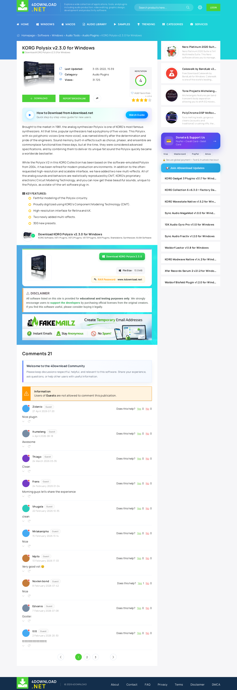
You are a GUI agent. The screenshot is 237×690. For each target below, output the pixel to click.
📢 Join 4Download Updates (185, 168)
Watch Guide (137, 115)
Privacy (162, 684)
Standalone (116, 237)
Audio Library (95, 24)
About (115, 684)
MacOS (68, 24)
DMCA (216, 684)
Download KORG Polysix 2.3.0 (122, 256)
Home (23, 24)
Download (40, 98)
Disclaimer (198, 684)
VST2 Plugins (75, 237)
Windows (45, 24)
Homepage (28, 35)
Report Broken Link (74, 98)
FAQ (147, 684)
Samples (122, 24)
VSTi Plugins (60, 237)
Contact (131, 684)
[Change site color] (200, 7)
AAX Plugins (103, 237)
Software (43, 35)
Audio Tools (73, 35)
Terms (179, 684)
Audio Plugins (90, 35)
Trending (146, 24)
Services (199, 24)
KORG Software (45, 237)
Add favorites (142, 93)
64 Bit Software (143, 237)
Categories (172, 24)
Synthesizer (129, 237)
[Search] (187, 7)
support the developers (65, 302)
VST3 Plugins (89, 237)
